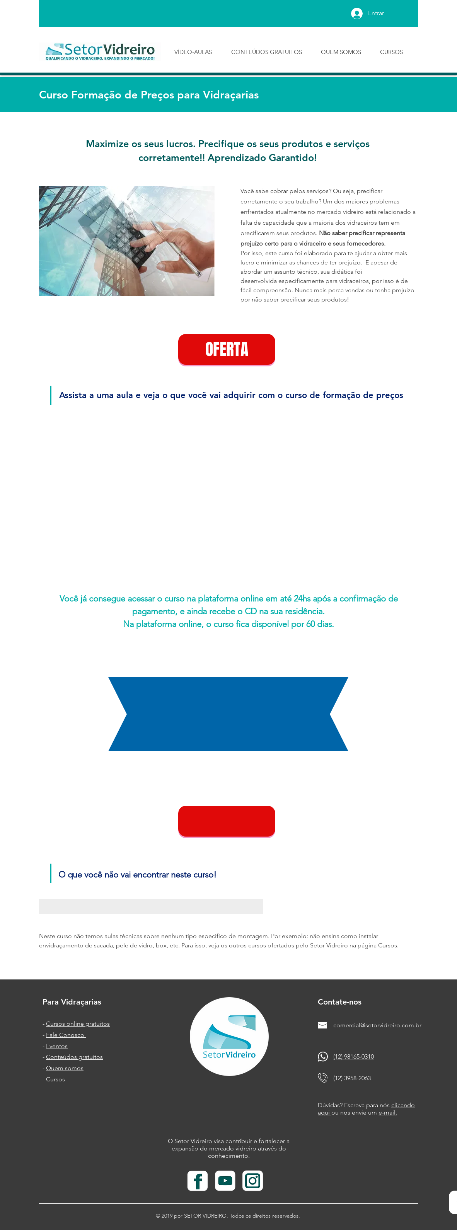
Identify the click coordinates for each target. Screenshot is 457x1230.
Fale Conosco (66, 1035)
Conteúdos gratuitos (74, 1057)
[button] (226, 821)
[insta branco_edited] (252, 1181)
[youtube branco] (225, 1181)
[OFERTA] (226, 349)
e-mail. (388, 1112)
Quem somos (65, 1068)
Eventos (57, 1046)
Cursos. (388, 945)
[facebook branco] (198, 1181)
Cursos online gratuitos (78, 1023)
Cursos (55, 1079)
